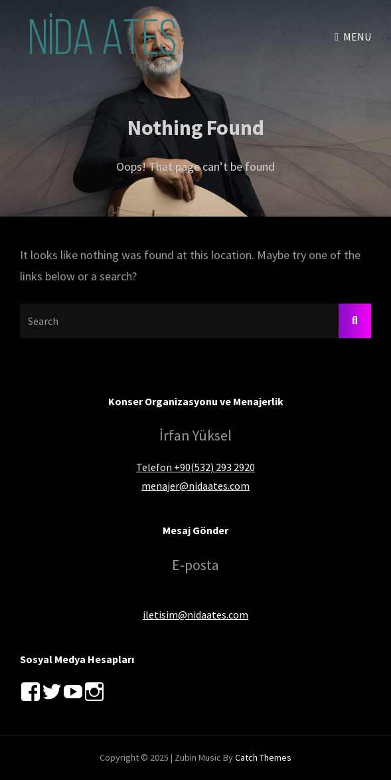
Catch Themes (263, 757)
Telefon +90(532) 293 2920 (195, 467)
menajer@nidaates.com (195, 485)
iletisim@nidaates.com (195, 614)
